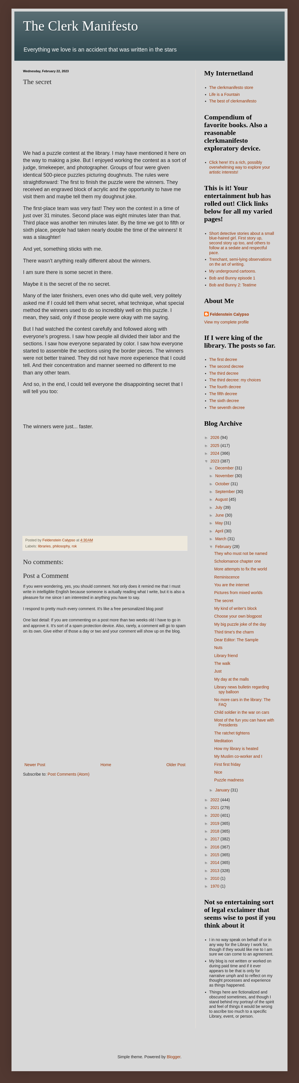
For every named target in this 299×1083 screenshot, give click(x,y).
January (223, 790)
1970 (215, 886)
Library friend (226, 655)
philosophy (61, 546)
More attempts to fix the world (240, 569)
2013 (215, 870)
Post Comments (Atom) (68, 774)
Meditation (223, 741)
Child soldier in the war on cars (241, 712)
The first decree (223, 359)
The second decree (226, 366)
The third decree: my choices (235, 380)
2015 (215, 854)
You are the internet (231, 585)
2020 (215, 815)
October (223, 483)
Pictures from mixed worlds (238, 592)
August (222, 499)
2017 (215, 839)
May (219, 523)
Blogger (173, 1057)
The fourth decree (225, 387)
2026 (215, 437)
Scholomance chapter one (237, 561)
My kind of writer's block (235, 608)
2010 (215, 878)
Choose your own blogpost (238, 616)
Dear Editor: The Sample (236, 639)
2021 (215, 807)
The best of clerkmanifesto (232, 101)
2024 (215, 453)
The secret (223, 600)
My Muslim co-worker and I (238, 756)
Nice (218, 772)
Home (105, 764)
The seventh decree (227, 407)
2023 (215, 461)
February (223, 546)
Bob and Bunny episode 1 (232, 278)
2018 (215, 831)
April (219, 531)
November (225, 475)
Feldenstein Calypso (229, 314)
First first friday (227, 764)
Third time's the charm (234, 632)
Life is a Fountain (224, 94)
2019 (215, 823)
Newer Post (34, 764)
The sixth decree (224, 400)
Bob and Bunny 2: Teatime (232, 285)
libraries (44, 546)
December (225, 468)
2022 (215, 800)
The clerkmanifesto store (231, 87)
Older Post (175, 764)
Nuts (218, 647)
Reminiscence (226, 577)
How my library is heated (236, 748)
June (220, 515)
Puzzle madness (229, 780)
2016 (215, 847)
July (219, 507)
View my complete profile (226, 322)
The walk (222, 663)
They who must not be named (240, 553)
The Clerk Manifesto (80, 25)
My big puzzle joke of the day (240, 624)
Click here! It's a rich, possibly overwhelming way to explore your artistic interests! (239, 167)
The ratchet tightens (232, 733)
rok (74, 546)
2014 (215, 862)
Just (218, 671)
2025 (215, 445)
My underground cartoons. (232, 271)
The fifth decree (223, 393)
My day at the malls (231, 679)
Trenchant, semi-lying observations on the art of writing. (240, 262)
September (225, 491)
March (221, 538)
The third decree (224, 373)
